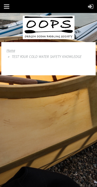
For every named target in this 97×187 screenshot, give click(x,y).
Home (10, 50)
